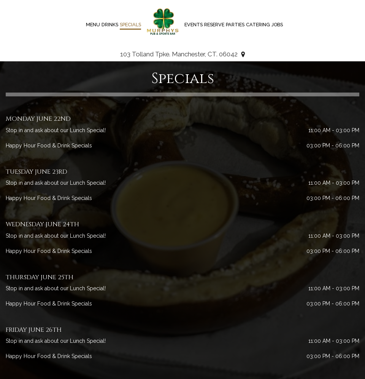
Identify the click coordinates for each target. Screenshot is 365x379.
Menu (93, 24)
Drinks (110, 24)
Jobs (277, 24)
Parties (235, 24)
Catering (258, 24)
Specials (130, 24)
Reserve (214, 24)
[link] (163, 22)
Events (193, 24)
